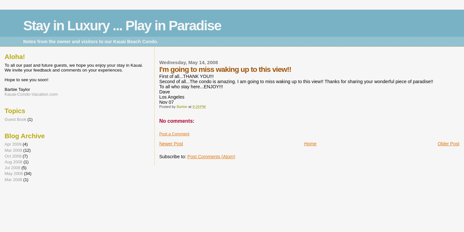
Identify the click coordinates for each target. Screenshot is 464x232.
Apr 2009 (13, 144)
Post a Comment (174, 134)
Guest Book (15, 119)
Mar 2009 (13, 150)
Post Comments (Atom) (212, 156)
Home (310, 143)
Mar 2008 (13, 179)
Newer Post (171, 143)
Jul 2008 (12, 167)
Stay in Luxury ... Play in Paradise (122, 25)
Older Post (448, 143)
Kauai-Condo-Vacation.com (31, 94)
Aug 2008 (13, 162)
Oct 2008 (13, 156)
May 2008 (14, 173)
